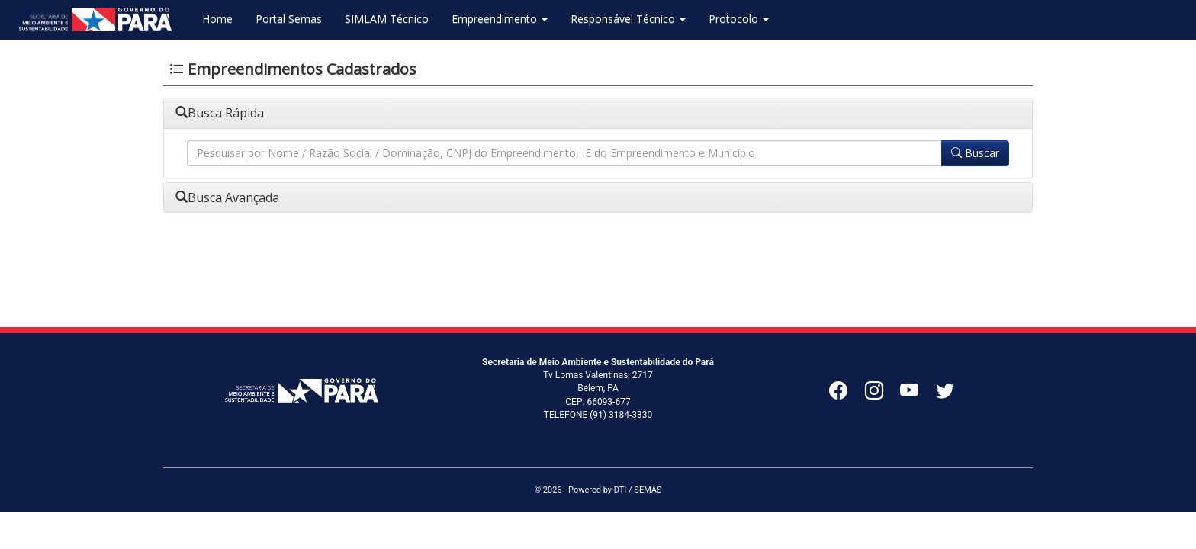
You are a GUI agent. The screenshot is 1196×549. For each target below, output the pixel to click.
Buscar (975, 153)
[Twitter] (949, 394)
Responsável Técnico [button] (628, 18)
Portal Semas (289, 18)
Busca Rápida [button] (219, 112)
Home (217, 18)
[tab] (598, 113)
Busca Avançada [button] (227, 197)
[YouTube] (918, 394)
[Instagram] (883, 394)
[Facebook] (847, 394)
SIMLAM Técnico (387, 18)
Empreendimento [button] (500, 18)
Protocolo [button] (739, 18)
